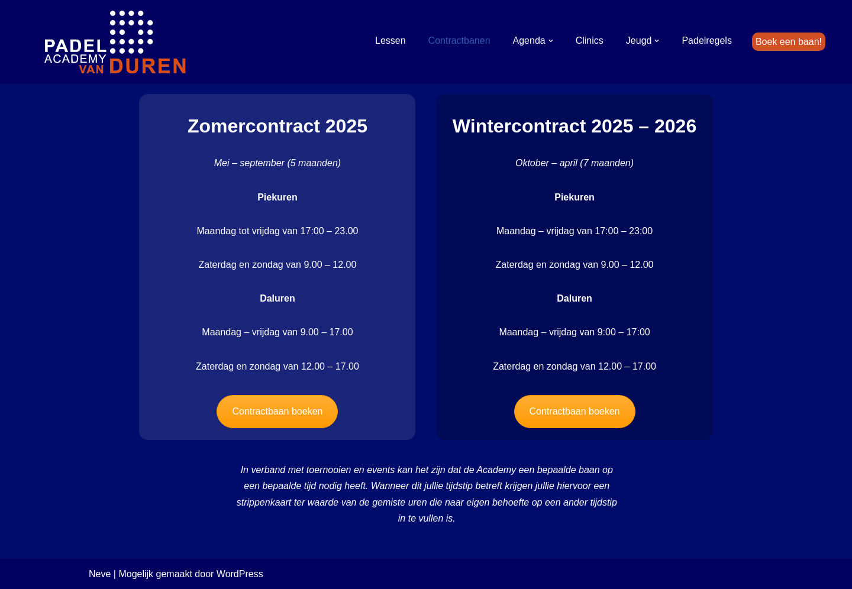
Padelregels (707, 40)
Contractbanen (459, 40)
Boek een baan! (789, 42)
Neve (100, 574)
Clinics (590, 40)
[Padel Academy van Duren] (115, 42)
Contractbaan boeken (277, 411)
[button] (550, 40)
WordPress (240, 574)
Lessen (390, 40)
